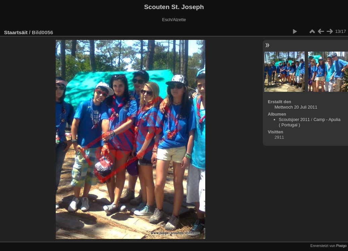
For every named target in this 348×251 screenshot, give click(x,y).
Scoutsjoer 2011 (294, 119)
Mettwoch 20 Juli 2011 (295, 107)
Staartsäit (16, 32)
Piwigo (341, 246)
